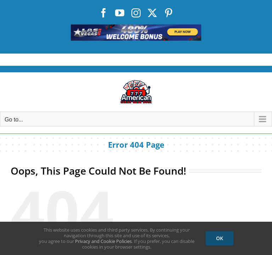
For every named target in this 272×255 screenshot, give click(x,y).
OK (219, 238)
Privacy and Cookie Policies (103, 241)
